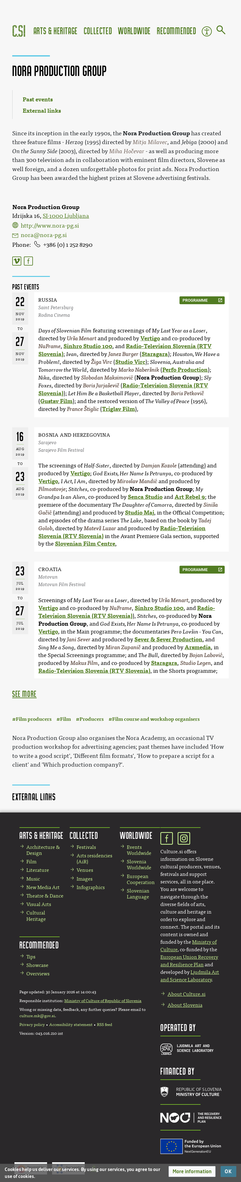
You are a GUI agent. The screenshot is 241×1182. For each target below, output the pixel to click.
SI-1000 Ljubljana (66, 216)
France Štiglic (83, 409)
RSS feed (104, 1024)
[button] (192, 1171)
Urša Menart (81, 338)
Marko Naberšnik (138, 370)
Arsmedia (198, 647)
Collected (98, 30)
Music (33, 879)
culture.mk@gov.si (37, 1015)
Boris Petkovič (187, 393)
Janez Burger (123, 354)
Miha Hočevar (126, 151)
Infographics (91, 887)
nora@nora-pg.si (44, 235)
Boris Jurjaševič (101, 385)
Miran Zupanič (123, 647)
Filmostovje (52, 489)
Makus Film (84, 663)
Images (85, 879)
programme (195, 300)
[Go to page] (221, 31)
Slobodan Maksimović (107, 378)
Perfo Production (185, 369)
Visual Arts (38, 904)
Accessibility (206, 31)
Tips (30, 957)
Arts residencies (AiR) (94, 859)
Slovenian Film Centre (85, 543)
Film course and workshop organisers (156, 719)
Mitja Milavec (150, 142)
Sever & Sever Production (168, 639)
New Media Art (43, 887)
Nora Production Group (167, 377)
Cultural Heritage (36, 916)
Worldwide (134, 30)
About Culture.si (187, 994)
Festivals (86, 847)
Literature (37, 870)
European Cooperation (141, 879)
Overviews (38, 974)
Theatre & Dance (44, 896)
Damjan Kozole (159, 465)
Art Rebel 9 (189, 497)
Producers (91, 719)
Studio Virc (130, 362)
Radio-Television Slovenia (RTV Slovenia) (94, 670)
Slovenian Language (138, 894)
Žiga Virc (101, 362)
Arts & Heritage (56, 30)
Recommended (176, 30)
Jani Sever (78, 639)
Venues (85, 870)
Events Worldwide (139, 850)
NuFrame (49, 346)
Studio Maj (139, 512)
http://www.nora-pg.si (50, 225)
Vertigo (150, 338)
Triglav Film (118, 409)
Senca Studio (145, 497)
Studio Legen (195, 663)
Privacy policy (32, 1024)
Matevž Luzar (100, 528)
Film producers (33, 719)
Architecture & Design (43, 850)
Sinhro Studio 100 (87, 346)
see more (24, 693)
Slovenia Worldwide (139, 865)
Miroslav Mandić (137, 481)
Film (65, 719)
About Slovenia (185, 1005)
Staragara (155, 354)
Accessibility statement (71, 1024)
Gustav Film (56, 401)
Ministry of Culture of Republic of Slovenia (103, 1000)
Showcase (37, 965)
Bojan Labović (205, 655)
